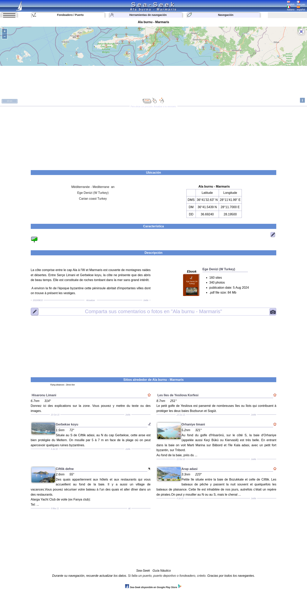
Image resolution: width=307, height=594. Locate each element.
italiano (290, 8)
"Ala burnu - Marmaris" (153, 311)
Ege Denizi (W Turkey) (92, 192)
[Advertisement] (153, 136)
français (301, 3)
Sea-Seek (153, 4)
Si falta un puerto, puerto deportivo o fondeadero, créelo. (167, 575)
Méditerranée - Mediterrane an (93, 187)
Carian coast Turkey (93, 198)
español (301, 8)
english (290, 3)
